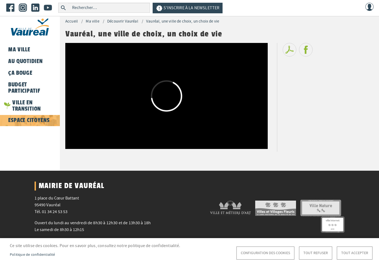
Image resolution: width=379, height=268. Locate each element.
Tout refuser (315, 253)
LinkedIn (35, 8)
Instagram (23, 8)
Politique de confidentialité (32, 254)
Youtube (48, 8)
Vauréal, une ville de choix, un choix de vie (182, 21)
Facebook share (306, 50)
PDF (289, 50)
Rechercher (63, 8)
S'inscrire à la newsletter (187, 8)
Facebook (10, 8)
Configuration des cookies (265, 253)
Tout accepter (354, 253)
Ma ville (92, 21)
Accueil (71, 21)
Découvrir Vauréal (122, 21)
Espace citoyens (29, 120)
